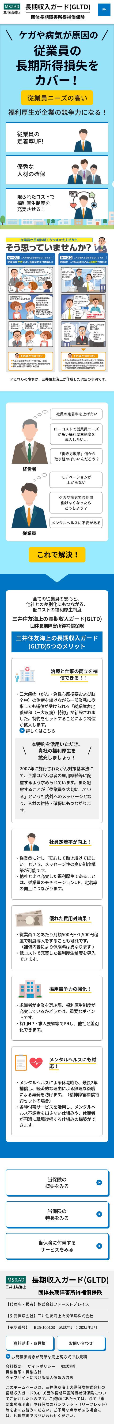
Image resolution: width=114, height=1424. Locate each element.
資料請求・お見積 (30, 1343)
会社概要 (14, 1366)
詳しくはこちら (40, 731)
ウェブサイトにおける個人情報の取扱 (39, 1377)
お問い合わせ (81, 1343)
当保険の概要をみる (57, 1183)
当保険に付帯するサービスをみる (57, 1246)
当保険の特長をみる (57, 1214)
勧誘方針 (69, 1366)
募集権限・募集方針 (24, 1372)
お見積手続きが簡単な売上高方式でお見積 (49, 1357)
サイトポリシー (41, 1366)
